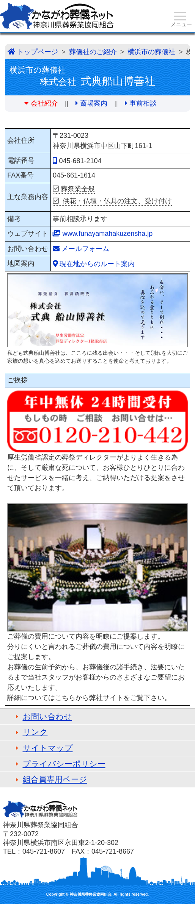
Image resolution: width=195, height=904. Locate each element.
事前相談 (143, 103)
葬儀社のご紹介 (93, 52)
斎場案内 (93, 103)
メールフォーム (85, 248)
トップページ (37, 52)
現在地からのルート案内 (97, 264)
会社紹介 (44, 103)
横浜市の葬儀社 (151, 52)
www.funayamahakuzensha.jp (107, 233)
